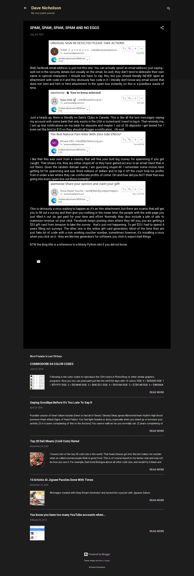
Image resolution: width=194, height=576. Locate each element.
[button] (162, 28)
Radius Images (104, 561)
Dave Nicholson (46, 8)
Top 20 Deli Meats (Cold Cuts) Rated (54, 441)
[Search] (169, 9)
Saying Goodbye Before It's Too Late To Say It (61, 402)
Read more (157, 392)
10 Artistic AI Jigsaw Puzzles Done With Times (61, 479)
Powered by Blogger (97, 554)
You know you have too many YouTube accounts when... (68, 514)
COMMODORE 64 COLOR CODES (51, 364)
